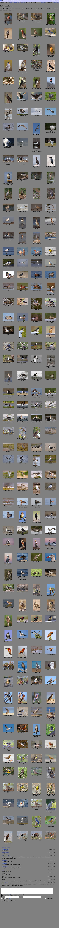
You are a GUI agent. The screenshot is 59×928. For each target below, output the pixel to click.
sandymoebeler (5, 852)
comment (4, 847)
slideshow (56, 2)
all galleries (16, 2)
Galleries (23, 2)
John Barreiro (5, 849)
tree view (43, 2)
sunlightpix (4, 860)
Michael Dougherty (6, 855)
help (10, 899)
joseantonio (4, 866)
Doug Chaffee (5, 882)
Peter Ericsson (5, 869)
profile (11, 2)
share (8, 847)
